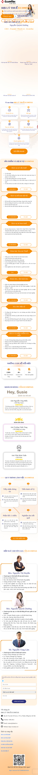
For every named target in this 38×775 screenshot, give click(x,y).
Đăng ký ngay (7, 16)
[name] (19, 684)
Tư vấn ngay (19, 151)
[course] (19, 692)
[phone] (19, 688)
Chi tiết (26, 189)
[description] (19, 696)
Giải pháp (12, 3)
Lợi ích (11, 1)
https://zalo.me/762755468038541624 (19, 770)
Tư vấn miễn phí (19, 538)
